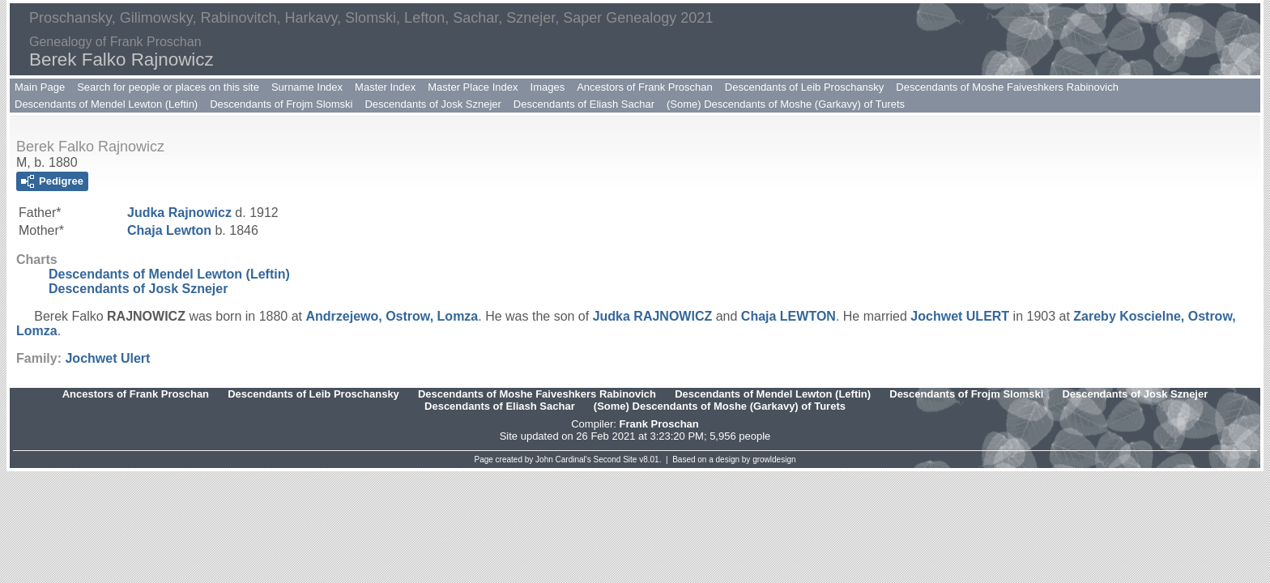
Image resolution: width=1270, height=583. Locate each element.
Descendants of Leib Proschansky (804, 87)
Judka (179, 212)
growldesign (773, 459)
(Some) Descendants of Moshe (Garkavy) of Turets (786, 104)
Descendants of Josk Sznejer (432, 104)
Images (548, 87)
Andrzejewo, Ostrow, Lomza (391, 316)
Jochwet (959, 316)
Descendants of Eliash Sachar (584, 104)
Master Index (385, 87)
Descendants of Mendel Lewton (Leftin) (106, 104)
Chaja (169, 230)
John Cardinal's (563, 459)
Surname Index (307, 87)
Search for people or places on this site (168, 87)
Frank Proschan (658, 424)
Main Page (40, 87)
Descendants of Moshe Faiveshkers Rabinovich (1007, 87)
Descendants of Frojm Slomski (281, 104)
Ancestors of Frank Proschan (645, 87)
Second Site (615, 459)
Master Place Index (473, 87)
